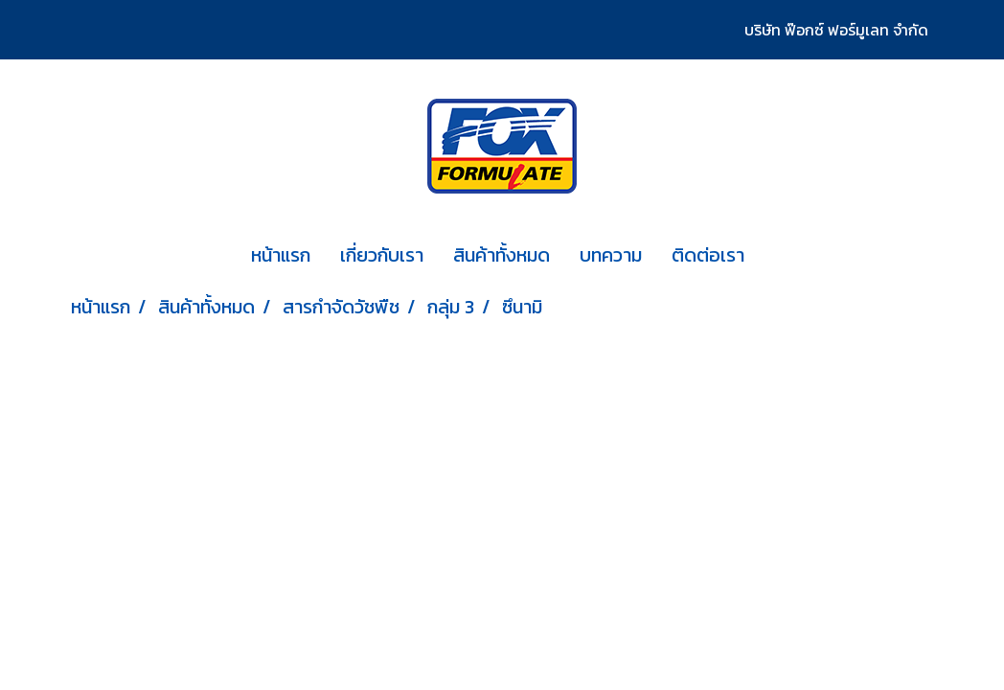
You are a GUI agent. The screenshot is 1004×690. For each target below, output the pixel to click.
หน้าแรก (280, 255)
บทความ (611, 255)
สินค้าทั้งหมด (501, 255)
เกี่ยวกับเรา (381, 255)
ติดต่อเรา (708, 255)
